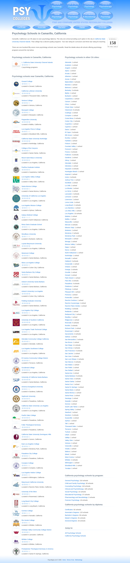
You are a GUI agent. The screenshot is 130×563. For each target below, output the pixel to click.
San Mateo (69, 365)
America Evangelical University (32, 387)
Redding (68, 309)
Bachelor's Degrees (71, 515)
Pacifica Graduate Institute (31, 167)
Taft (66, 423)
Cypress (68, 127)
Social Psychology (71, 492)
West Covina (69, 457)
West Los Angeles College (31, 263)
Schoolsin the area (113, 42)
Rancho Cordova (71, 300)
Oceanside (68, 264)
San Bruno (68, 342)
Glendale (68, 163)
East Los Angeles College (30, 444)
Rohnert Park (69, 328)
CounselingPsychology (89, 5)
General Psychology (72, 480)
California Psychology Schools (75, 536)
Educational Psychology (73, 494)
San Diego (68, 345)
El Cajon (68, 132)
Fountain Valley (70, 146)
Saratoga (68, 398)
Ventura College (27, 100)
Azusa (67, 79)
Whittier (67, 460)
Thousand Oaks (70, 426)
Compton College (28, 463)
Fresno (67, 152)
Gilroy (67, 160)
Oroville (67, 272)
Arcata (67, 73)
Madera (67, 216)
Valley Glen (69, 440)
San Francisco (70, 351)
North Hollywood (70, 253)
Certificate (21, 26)
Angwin (67, 68)
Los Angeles (69, 213)
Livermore (68, 199)
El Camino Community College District (35, 358)
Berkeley (68, 90)
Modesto (68, 230)
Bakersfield (69, 82)
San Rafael (69, 370)
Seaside (68, 401)
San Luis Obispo (70, 359)
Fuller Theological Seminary (31, 425)
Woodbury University (29, 234)
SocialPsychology (57, 15)
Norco (67, 250)
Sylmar (67, 421)
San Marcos (69, 362)
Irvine (67, 177)
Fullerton (68, 155)
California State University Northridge (34, 138)
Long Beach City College (30, 501)
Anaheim (68, 65)
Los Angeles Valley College (31, 177)
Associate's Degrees (72, 512)
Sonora (67, 404)
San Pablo (68, 367)
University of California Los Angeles (34, 196)
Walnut (67, 451)
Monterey (68, 233)
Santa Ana (68, 373)
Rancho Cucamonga (72, 303)
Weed (67, 454)
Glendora (68, 166)
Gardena (68, 157)
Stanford (68, 412)
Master (82, 26)
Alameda (68, 62)
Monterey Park (70, 236)
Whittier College (27, 539)
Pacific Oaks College (29, 415)
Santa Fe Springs (71, 387)
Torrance (68, 429)
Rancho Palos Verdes (72, 306)
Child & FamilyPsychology (73, 5)
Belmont (68, 87)
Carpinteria (69, 99)
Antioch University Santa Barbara (33, 282)
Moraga (67, 241)
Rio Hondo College (28, 520)
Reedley (68, 317)
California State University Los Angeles (35, 406)
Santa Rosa (69, 395)
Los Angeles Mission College (31, 205)
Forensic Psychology (72, 500)
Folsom (67, 143)
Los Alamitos (69, 208)
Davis (67, 129)
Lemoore (68, 197)
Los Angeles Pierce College (31, 129)
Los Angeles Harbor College (31, 472)
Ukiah (67, 435)
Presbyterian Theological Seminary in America (37, 549)
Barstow (68, 85)
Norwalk (68, 258)
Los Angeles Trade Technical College (34, 329)
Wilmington (69, 463)
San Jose (68, 356)
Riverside (68, 323)
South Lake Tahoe (71, 407)
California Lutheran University (32, 91)
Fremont (68, 149)
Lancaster (68, 194)
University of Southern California (33, 320)
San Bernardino (70, 339)
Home (64, 560)
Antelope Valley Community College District (36, 530)
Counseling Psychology (73, 486)
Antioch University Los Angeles (32, 291)
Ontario (67, 267)
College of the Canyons (30, 148)
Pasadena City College (29, 453)
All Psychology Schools (73, 533)
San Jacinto (69, 353)
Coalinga (68, 113)
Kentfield (68, 183)
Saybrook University (28, 396)
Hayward (68, 169)
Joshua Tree (69, 180)
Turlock (67, 432)
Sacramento (69, 334)
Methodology (78, 560)
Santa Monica (70, 393)
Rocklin (67, 325)
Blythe (67, 93)
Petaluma (68, 286)
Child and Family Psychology (75, 483)
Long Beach (69, 205)
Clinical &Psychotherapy (105, 5)
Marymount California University (33, 482)
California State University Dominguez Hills (36, 434)
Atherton (68, 76)
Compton (68, 115)
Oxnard (67, 275)
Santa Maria (69, 390)
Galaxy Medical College (30, 215)
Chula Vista (69, 107)
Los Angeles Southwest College (32, 348)
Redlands (68, 311)
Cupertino (68, 124)
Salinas (67, 337)
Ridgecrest (68, 320)
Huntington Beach (71, 171)
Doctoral (102, 26)
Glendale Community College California (35, 339)
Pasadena (68, 283)
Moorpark (68, 239)
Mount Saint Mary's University (32, 158)
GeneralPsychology (57, 5)
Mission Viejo (69, 227)
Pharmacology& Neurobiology (89, 15)
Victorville (68, 446)
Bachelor (62, 26)
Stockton (68, 415)
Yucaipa (68, 468)
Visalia (67, 449)
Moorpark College (28, 110)
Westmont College (28, 253)
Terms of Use (70, 560)
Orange (67, 269)
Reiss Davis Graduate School (32, 224)
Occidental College (28, 367)
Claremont (68, 110)
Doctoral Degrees (71, 521)
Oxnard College (27, 81)
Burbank (68, 96)
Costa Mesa (69, 118)
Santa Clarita (69, 381)
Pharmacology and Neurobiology (76, 497)
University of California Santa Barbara (35, 377)
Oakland (68, 261)
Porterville (68, 297)
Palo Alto (68, 281)
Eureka (67, 138)
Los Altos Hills (70, 211)
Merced (67, 225)
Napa (67, 247)
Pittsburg (68, 289)
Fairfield (68, 141)
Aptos (67, 71)
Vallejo (67, 437)
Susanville (68, 418)
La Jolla (67, 185)
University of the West (29, 491)
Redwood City (70, 314)
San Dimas (69, 348)
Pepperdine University (29, 119)
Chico (67, 104)
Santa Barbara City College (31, 272)
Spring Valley (69, 409)
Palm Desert (69, 278)
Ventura (67, 443)
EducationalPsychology (73, 15)
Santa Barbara (70, 376)
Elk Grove (68, 135)
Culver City (69, 121)
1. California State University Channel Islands (37, 62)
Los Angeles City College (30, 310)
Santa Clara (69, 379)
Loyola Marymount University (32, 243)
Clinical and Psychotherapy (74, 489)
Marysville (68, 222)
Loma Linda (69, 202)
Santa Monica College (29, 186)
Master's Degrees (71, 518)
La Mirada (68, 188)
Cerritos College (27, 511)
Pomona (68, 295)
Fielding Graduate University (31, 301)
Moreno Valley (70, 244)
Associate (41, 26)
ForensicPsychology (105, 15)
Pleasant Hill (69, 292)
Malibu (67, 219)
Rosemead (69, 331)
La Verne (68, 191)
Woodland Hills (70, 465)
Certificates (69, 509)
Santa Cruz (69, 384)
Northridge (68, 255)
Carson (67, 101)
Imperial (68, 174)
